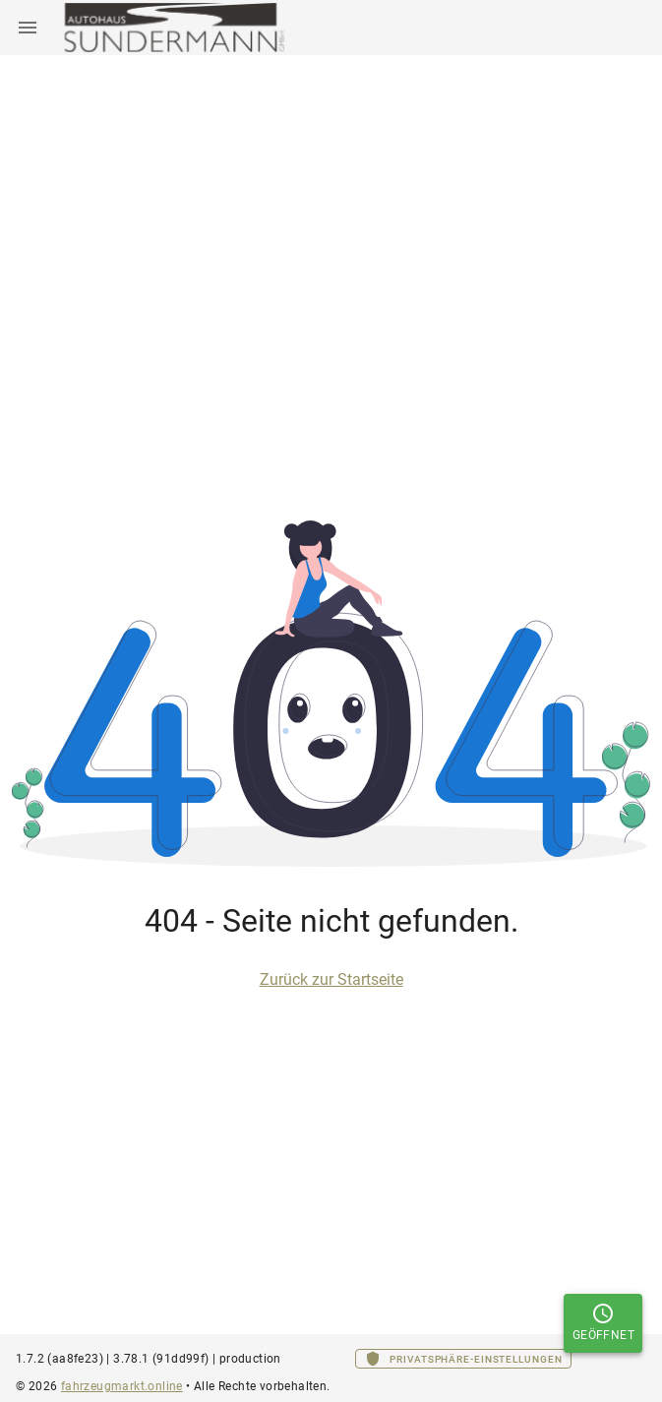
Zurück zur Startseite (331, 979)
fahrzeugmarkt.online (122, 1386)
